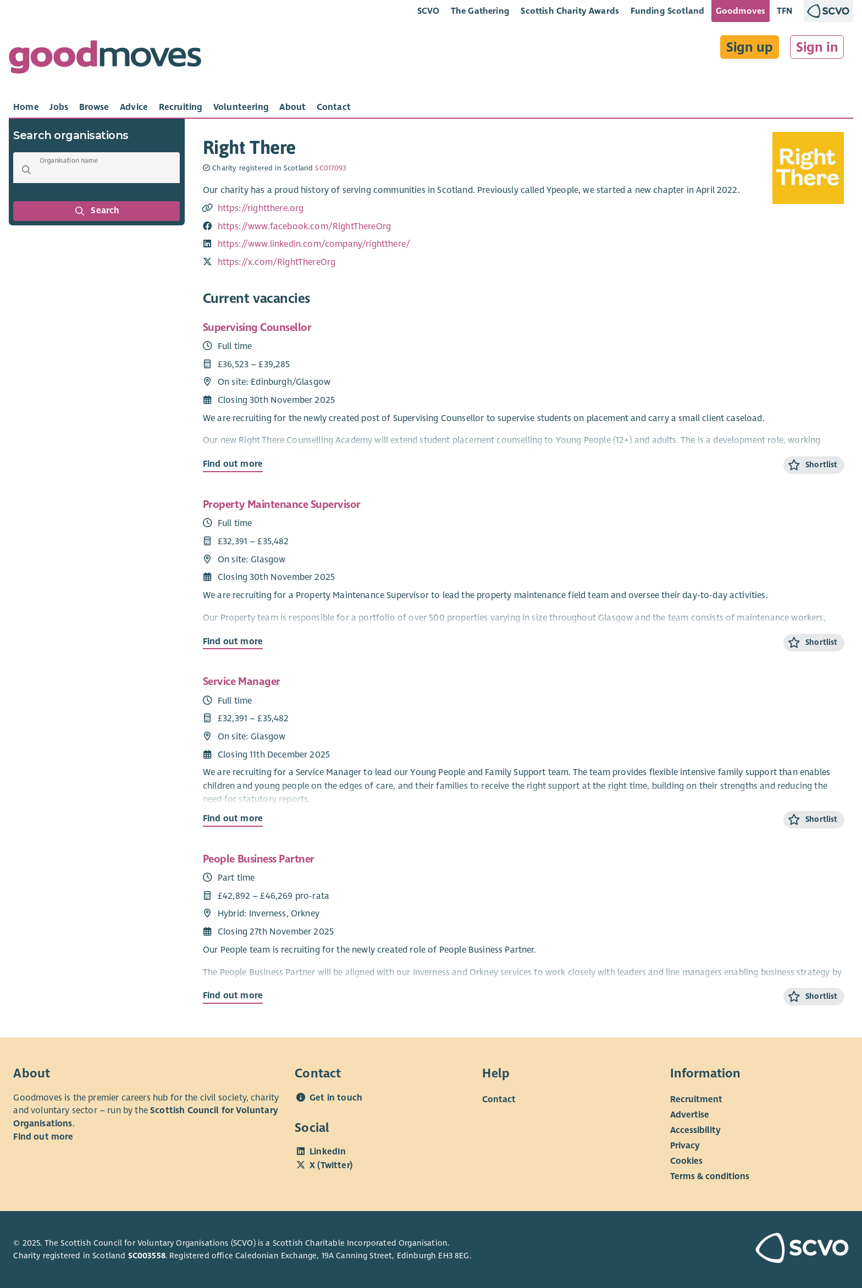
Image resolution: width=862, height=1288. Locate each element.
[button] (26, 169)
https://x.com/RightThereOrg (276, 262)
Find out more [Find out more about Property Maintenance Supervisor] (233, 641)
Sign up (749, 47)
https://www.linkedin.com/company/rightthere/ (314, 244)
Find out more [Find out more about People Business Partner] (233, 995)
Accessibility (695, 1130)
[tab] (26, 107)
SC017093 (330, 168)
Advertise (689, 1114)
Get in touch (336, 1097)
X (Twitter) (331, 1165)
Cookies (686, 1161)
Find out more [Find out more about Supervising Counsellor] (233, 463)
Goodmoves (740, 10)
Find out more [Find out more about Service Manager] (233, 818)
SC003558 (146, 1256)
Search (97, 211)
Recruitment (696, 1099)
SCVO (428, 10)
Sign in (817, 47)
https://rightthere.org (261, 208)
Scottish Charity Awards (570, 10)
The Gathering (480, 10)
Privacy (685, 1145)
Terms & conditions (709, 1176)
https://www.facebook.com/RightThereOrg (304, 226)
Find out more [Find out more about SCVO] (43, 1136)
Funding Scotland (668, 10)
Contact (499, 1099)
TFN (785, 10)
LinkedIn (328, 1151)
